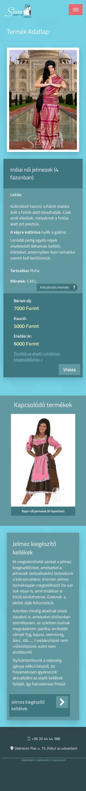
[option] (43, 466)
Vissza (69, 369)
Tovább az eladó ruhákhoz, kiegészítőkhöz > (37, 357)
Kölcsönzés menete (57, 287)
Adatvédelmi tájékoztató (36, 760)
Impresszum (59, 760)
